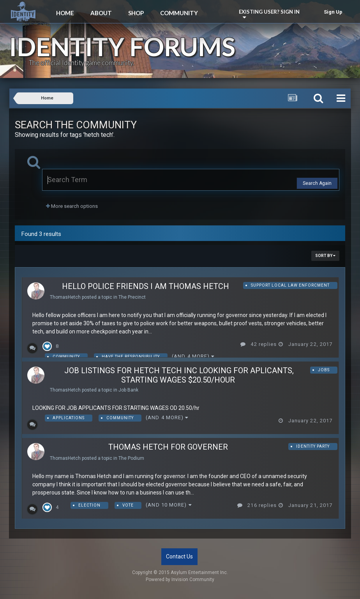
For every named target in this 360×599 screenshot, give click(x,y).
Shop (136, 12)
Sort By (325, 255)
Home (65, 12)
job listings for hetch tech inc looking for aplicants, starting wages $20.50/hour (179, 375)
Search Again (317, 183)
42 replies (258, 344)
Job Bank (128, 390)
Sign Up (333, 12)
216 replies (257, 505)
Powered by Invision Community (180, 579)
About (101, 12)
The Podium (131, 458)
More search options (72, 206)
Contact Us (179, 556)
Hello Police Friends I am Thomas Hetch (145, 286)
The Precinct (132, 297)
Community (179, 12)
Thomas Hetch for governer (168, 447)
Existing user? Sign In (270, 14)
